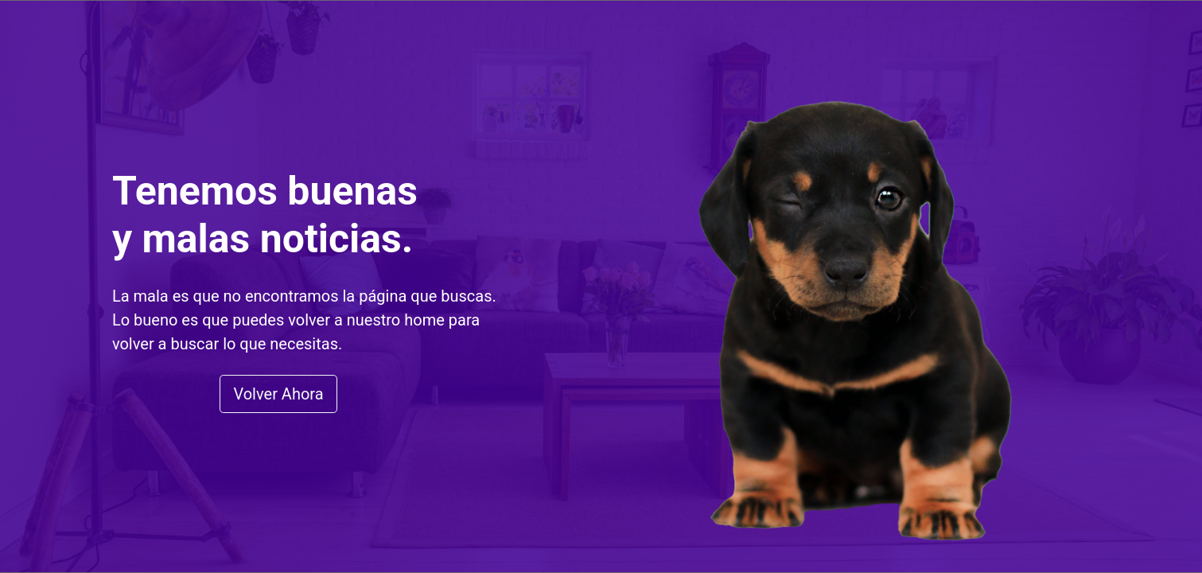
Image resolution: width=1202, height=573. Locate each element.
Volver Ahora (278, 393)
